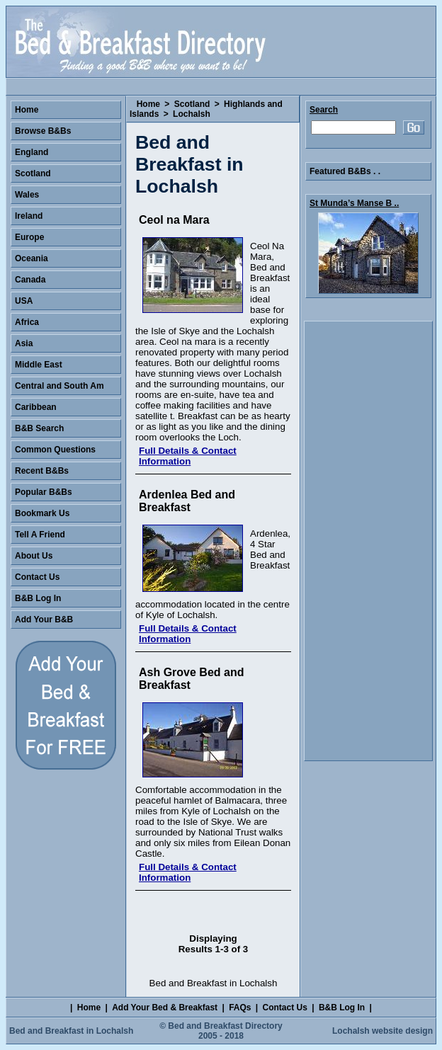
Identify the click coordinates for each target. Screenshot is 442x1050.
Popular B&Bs (43, 492)
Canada (30, 280)
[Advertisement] (368, 541)
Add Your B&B (44, 619)
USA (24, 301)
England (31, 152)
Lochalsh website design (382, 1031)
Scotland (192, 104)
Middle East (38, 365)
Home (148, 104)
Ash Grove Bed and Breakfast (191, 678)
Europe (29, 237)
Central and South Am (59, 386)
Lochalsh (191, 114)
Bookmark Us (42, 513)
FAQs (240, 1007)
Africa (27, 322)
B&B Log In (38, 598)
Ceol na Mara (174, 220)
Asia (24, 343)
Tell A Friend (40, 535)
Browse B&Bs (43, 131)
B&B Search (39, 428)
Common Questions (55, 450)
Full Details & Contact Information (188, 456)
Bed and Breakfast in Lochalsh (71, 1031)
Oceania (31, 258)
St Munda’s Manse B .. (354, 203)
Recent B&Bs (42, 471)
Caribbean (36, 407)
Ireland (28, 216)
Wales (27, 195)
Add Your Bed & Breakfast (164, 1007)
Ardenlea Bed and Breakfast (187, 501)
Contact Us (37, 577)
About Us (33, 556)
